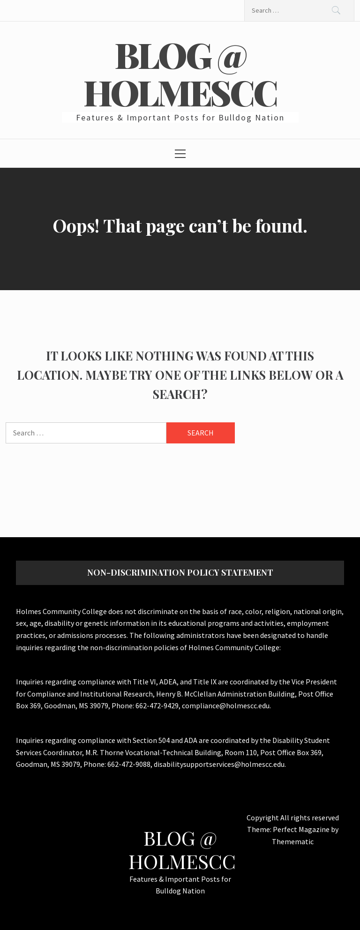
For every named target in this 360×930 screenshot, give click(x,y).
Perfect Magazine (302, 829)
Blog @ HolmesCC (180, 73)
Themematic (293, 841)
